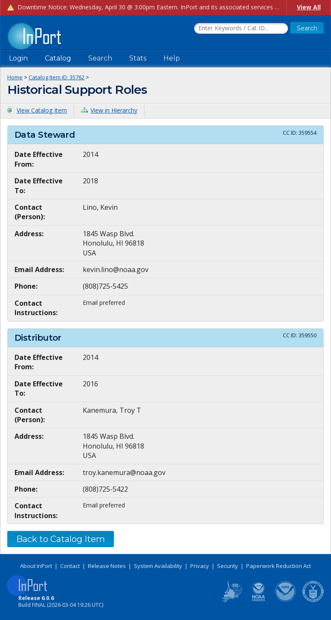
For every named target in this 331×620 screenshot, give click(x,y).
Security (227, 566)
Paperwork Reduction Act (278, 566)
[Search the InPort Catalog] (241, 28)
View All (309, 7)
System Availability (158, 566)
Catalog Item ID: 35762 (56, 77)
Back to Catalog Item (60, 539)
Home (15, 77)
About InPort (36, 566)
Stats (137, 58)
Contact (70, 566)
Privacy (199, 566)
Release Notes (107, 566)
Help (171, 58)
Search (100, 58)
